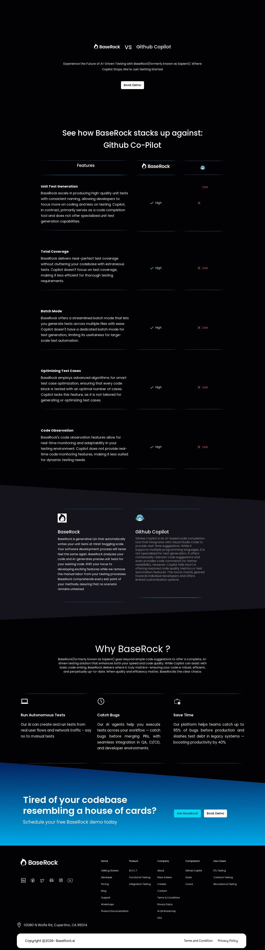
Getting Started (110, 870)
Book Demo (132, 85)
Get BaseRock (187, 813)
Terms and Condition (198, 940)
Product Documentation (114, 911)
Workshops (107, 904)
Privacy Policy (228, 940)
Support (105, 897)
